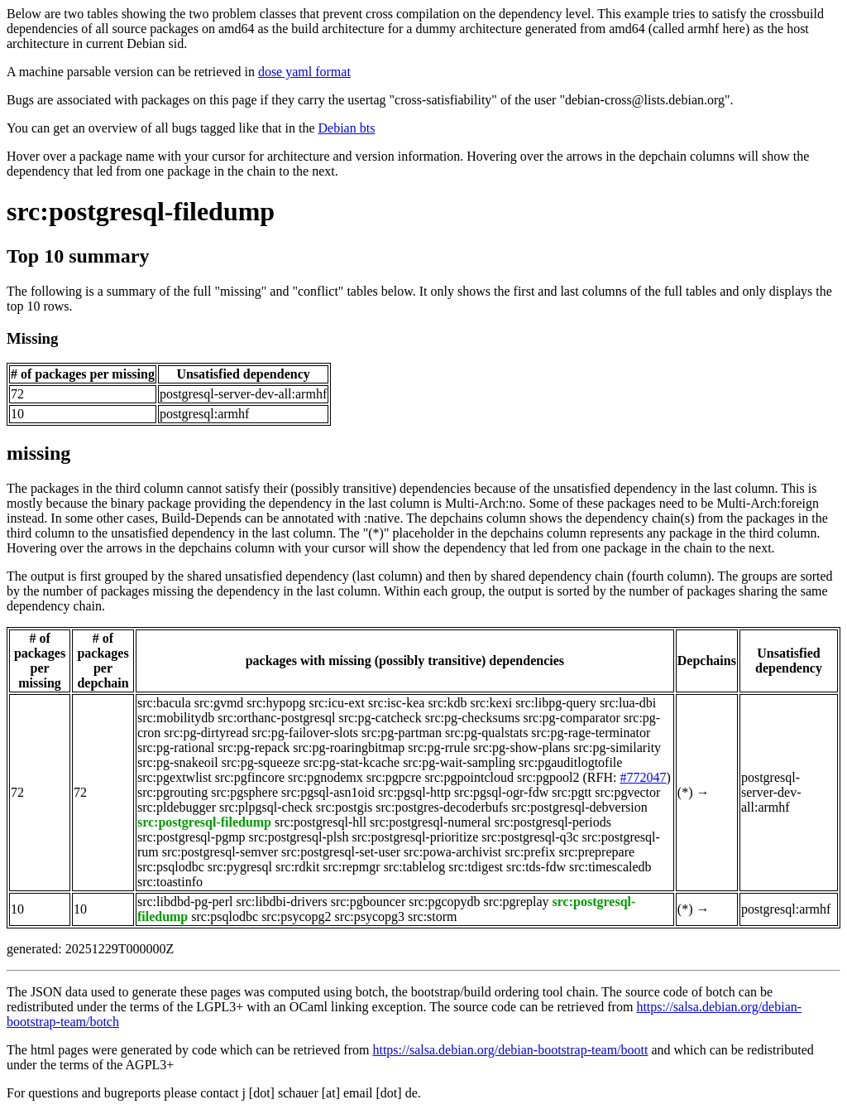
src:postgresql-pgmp (191, 837)
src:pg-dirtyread (206, 733)
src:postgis (344, 807)
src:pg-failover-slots (305, 733)
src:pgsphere (244, 792)
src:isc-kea (396, 703)
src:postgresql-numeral (430, 822)
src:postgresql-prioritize (415, 837)
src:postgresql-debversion (579, 807)
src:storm (432, 916)
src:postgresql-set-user (340, 852)
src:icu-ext (337, 703)
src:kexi (491, 703)
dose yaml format (304, 72)
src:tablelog (415, 867)
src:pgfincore (250, 777)
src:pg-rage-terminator (590, 733)
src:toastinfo (170, 882)
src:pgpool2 (548, 777)
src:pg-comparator (571, 718)
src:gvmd (219, 703)
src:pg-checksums (472, 718)
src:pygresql (240, 867)
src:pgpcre (394, 777)
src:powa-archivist (452, 852)
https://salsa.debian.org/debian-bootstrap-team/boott (510, 1050)
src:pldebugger (176, 807)
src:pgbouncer (368, 902)
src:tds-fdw (536, 867)
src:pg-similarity (617, 747)
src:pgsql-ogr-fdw (501, 792)
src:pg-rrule (439, 747)
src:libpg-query (555, 703)
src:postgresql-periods (553, 822)
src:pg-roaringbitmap (348, 747)
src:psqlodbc (170, 867)
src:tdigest (475, 867)
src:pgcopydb (444, 902)
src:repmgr (351, 867)
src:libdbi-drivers (281, 902)
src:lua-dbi (628, 703)
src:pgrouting (172, 792)
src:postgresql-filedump (141, 211)
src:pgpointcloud (469, 777)
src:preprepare (597, 852)
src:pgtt (571, 792)
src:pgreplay (516, 902)
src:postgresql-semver (220, 852)
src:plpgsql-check (266, 807)
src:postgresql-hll (320, 822)
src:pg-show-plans (521, 747)
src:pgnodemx (325, 777)
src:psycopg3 (369, 916)
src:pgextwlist (174, 777)
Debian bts (347, 128)
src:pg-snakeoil (177, 762)
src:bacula (164, 703)
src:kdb (447, 703)
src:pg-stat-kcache (352, 762)
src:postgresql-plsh (299, 837)
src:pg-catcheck (379, 718)
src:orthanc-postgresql (276, 718)
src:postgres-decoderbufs (442, 807)
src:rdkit (297, 867)
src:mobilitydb (175, 718)
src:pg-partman (401, 733)
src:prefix (530, 852)
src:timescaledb (610, 867)
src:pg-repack (254, 747)
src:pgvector (627, 792)
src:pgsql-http (414, 792)
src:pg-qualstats (486, 733)
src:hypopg (275, 703)
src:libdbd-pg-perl (185, 902)
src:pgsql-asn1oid (328, 792)
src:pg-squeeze (261, 762)
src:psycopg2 (296, 916)
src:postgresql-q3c (529, 837)
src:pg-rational (175, 747)
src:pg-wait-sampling (459, 762)
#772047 (643, 777)
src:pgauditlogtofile (570, 762)
